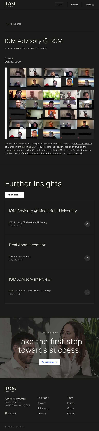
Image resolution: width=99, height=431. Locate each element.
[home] (10, 5)
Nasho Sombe (74, 153)
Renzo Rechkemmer (51, 153)
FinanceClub (33, 153)
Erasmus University (32, 147)
